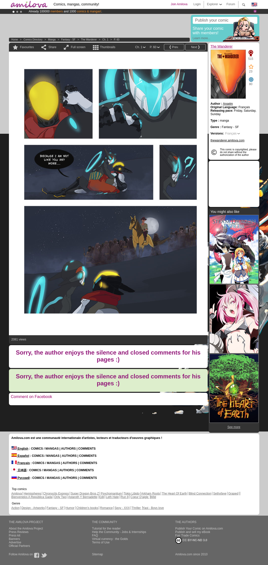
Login (197, 4)
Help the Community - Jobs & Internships (119, 532)
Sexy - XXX (122, 508)
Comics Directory (33, 39)
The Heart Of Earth (174, 493)
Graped (233, 493)
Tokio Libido (131, 493)
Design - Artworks (33, 508)
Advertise (15, 542)
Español (20, 456)
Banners (14, 539)
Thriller (137, 508)
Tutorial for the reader (106, 528)
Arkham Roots (150, 493)
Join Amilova (179, 4)
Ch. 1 (105, 39)
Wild (153, 497)
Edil (101, 497)
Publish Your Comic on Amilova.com (199, 528)
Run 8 (125, 497)
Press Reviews (19, 532)
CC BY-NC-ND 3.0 (191, 540)
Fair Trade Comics (187, 535)
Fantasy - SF (68, 39)
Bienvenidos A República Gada (31, 497)
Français (231, 133)
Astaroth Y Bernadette (82, 497)
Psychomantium (111, 493)
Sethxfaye (219, 493)
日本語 (19, 470)
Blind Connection (200, 493)
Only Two (60, 497)
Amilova (16, 493)
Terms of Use (101, 542)
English (20, 448)
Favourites (27, 47)
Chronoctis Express (56, 493)
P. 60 (116, 39)
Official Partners (19, 546)
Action (15, 508)
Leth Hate (112, 497)
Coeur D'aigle (139, 497)
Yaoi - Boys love (153, 508)
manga (52, 39)
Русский (20, 478)
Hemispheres (32, 493)
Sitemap (97, 554)
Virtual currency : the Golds (110, 539)
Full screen (78, 47)
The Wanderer (89, 39)
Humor (70, 508)
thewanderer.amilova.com (228, 140)
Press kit (14, 535)
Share (52, 47)
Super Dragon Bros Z (85, 493)
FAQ (95, 535)
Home (14, 39)
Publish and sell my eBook (192, 532)
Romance (106, 508)
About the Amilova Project (26, 528)
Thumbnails (107, 47)
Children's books (87, 508)
